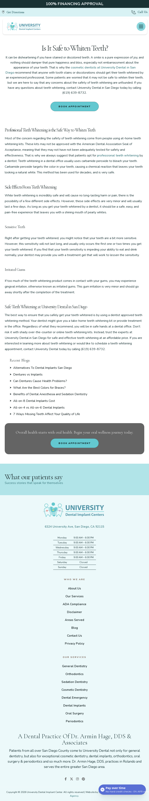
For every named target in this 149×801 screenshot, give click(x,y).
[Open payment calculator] (122, 789)
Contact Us (74, 636)
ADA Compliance (74, 604)
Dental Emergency (75, 698)
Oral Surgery (74, 713)
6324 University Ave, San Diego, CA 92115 (74, 527)
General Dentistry (74, 666)
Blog (74, 628)
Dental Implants (74, 706)
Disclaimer (74, 612)
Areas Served (74, 620)
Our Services (74, 596)
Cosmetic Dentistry (74, 690)
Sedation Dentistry (74, 682)
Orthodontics (74, 674)
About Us (74, 588)
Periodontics (74, 721)
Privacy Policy (74, 644)
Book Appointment (75, 106)
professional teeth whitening (118, 155)
